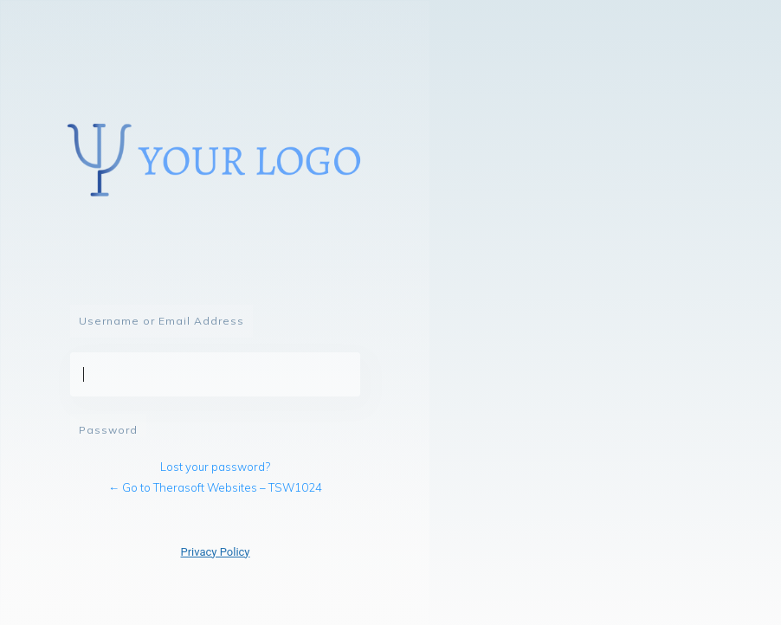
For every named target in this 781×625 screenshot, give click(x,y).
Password (108, 429)
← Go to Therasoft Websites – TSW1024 (215, 487)
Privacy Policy (214, 551)
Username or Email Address (161, 320)
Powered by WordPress (215, 164)
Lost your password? (215, 467)
